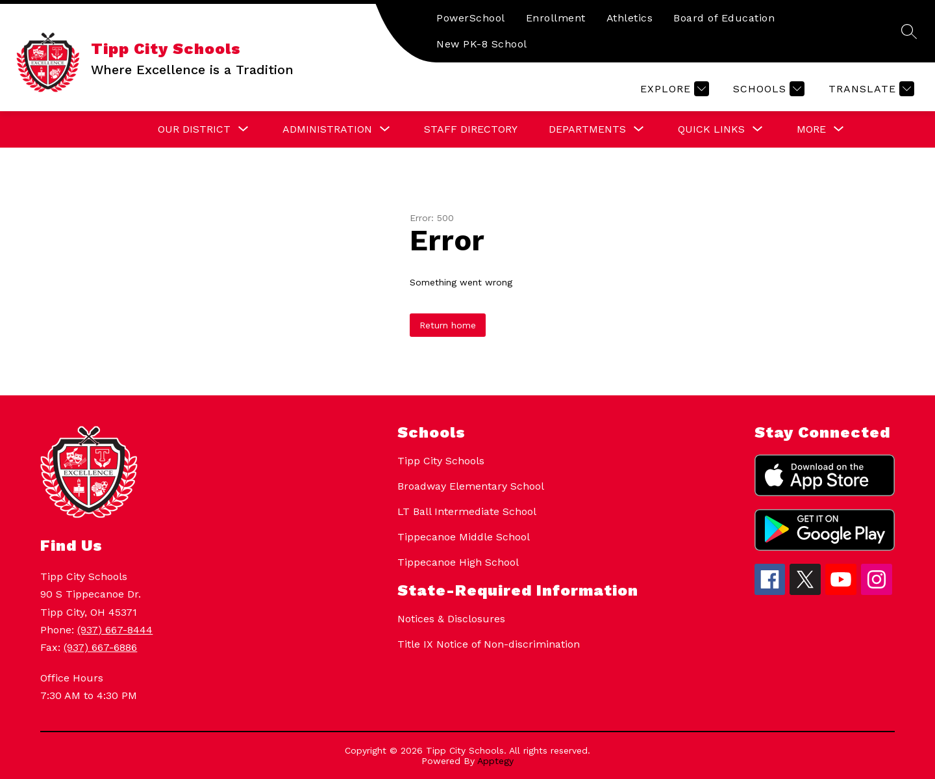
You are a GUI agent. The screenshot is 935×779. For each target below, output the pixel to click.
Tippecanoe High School (458, 562)
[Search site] (909, 31)
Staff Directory (470, 129)
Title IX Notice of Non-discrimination (488, 644)
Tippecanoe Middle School (463, 537)
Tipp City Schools (440, 461)
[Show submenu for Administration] (327, 129)
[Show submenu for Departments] (587, 129)
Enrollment (556, 18)
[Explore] (673, 89)
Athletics (629, 18)
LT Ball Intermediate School (466, 511)
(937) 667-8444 (115, 630)
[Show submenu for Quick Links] (711, 129)
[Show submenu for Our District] (194, 129)
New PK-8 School (481, 44)
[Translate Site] (869, 89)
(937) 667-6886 (100, 647)
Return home (447, 325)
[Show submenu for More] (811, 129)
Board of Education (724, 18)
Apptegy (495, 761)
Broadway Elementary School (470, 486)
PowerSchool (470, 18)
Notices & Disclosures (451, 619)
